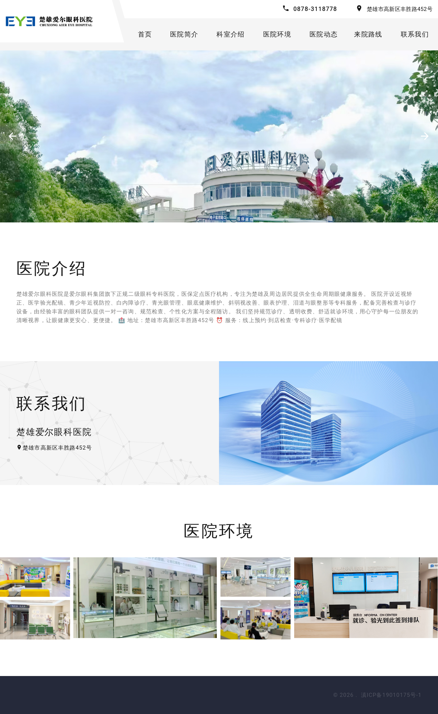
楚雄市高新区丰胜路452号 (400, 9)
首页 (145, 34)
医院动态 (324, 34)
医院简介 (184, 34)
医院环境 (277, 34)
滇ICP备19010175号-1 (391, 695)
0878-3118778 (315, 8)
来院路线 (368, 34)
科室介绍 (230, 34)
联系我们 (415, 34)
